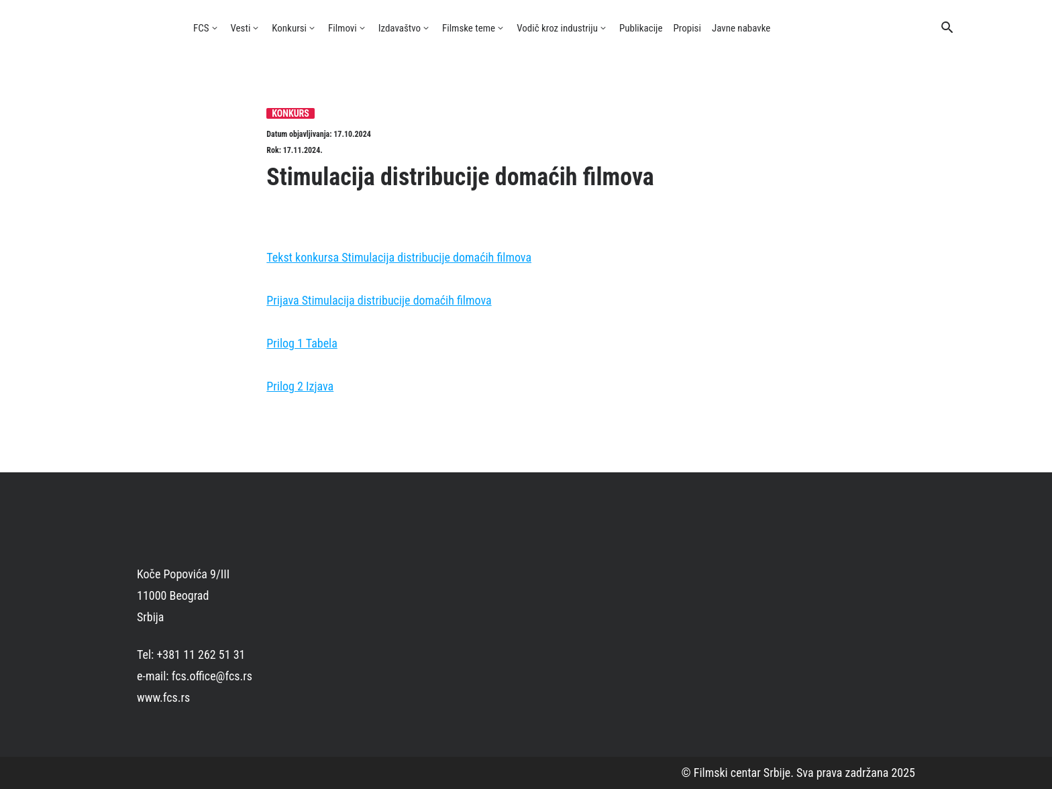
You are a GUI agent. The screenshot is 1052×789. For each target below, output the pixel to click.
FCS (201, 28)
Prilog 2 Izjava (299, 386)
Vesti (241, 28)
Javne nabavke (741, 28)
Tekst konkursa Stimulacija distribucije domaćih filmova (398, 257)
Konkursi (289, 28)
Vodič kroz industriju (557, 28)
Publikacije (641, 28)
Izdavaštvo (399, 28)
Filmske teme (468, 28)
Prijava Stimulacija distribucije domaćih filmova (378, 300)
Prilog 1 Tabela (301, 343)
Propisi (687, 28)
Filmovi (342, 28)
